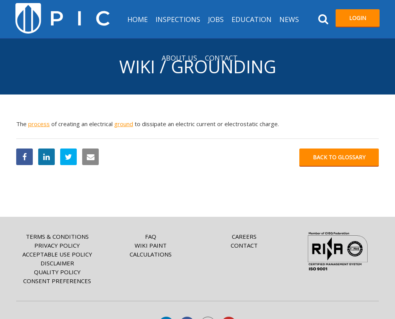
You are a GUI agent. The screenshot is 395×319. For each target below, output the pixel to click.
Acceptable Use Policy (57, 254)
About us (179, 57)
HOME (137, 19)
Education (251, 19)
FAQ (150, 236)
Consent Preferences (57, 281)
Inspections (177, 19)
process (39, 124)
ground (123, 124)
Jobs (216, 19)
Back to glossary (339, 157)
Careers (244, 236)
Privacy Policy (57, 245)
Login (357, 18)
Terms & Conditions (57, 236)
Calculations (151, 254)
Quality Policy (57, 272)
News (289, 19)
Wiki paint (151, 245)
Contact (221, 57)
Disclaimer (57, 263)
